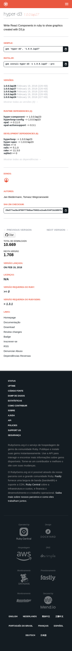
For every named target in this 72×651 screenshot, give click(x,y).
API (9, 420)
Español (58, 626)
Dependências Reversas (17, 355)
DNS (51, 547)
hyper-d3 (13, 14)
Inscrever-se (10, 341)
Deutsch (30, 635)
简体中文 (46, 616)
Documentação (12, 322)
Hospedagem (24, 547)
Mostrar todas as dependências (21, 159)
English (13, 616)
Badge (7, 336)
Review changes (13, 331)
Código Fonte (15, 391)
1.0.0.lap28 (10, 85)
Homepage (10, 317)
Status (12, 381)
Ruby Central (33, 484)
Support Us (14, 430)
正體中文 (59, 616)
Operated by (24, 526)
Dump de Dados (16, 396)
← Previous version (18, 229)
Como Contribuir (17, 406)
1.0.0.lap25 (10, 94)
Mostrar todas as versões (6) (19, 101)
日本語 (43, 635)
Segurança (14, 435)
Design (50, 525)
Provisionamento (48, 570)
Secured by (49, 593)
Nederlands (30, 616)
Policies (12, 425)
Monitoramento (24, 570)
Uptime (11, 386)
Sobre (11, 410)
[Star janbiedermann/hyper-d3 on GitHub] (9, 235)
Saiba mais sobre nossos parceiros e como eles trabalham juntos (35, 496)
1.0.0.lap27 (10, 88)
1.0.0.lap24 (10, 97)
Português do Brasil (21, 626)
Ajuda (11, 415)
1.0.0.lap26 (10, 91)
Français (43, 626)
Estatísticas (15, 401)
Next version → (57, 229)
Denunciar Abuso (13, 351)
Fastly (58, 476)
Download (9, 327)
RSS (6, 346)
